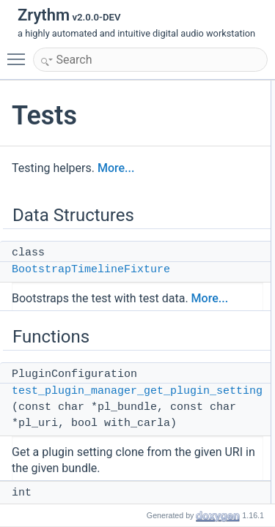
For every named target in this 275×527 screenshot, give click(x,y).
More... (116, 168)
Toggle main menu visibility (19, 52)
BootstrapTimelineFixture (91, 270)
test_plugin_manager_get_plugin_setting (137, 391)
